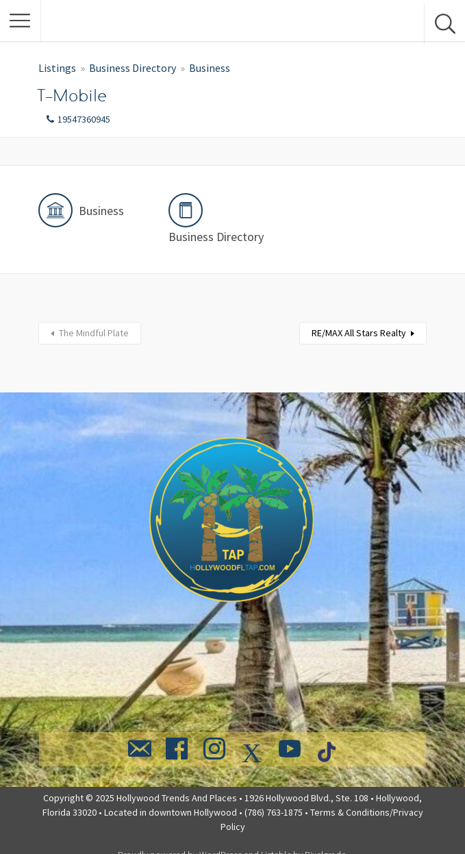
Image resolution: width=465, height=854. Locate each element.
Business (209, 68)
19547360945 (84, 119)
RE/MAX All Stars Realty (359, 333)
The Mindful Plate (94, 333)
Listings (57, 68)
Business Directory (132, 68)
